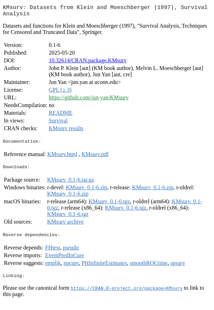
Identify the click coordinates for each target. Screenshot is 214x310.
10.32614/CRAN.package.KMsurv (88, 63)
